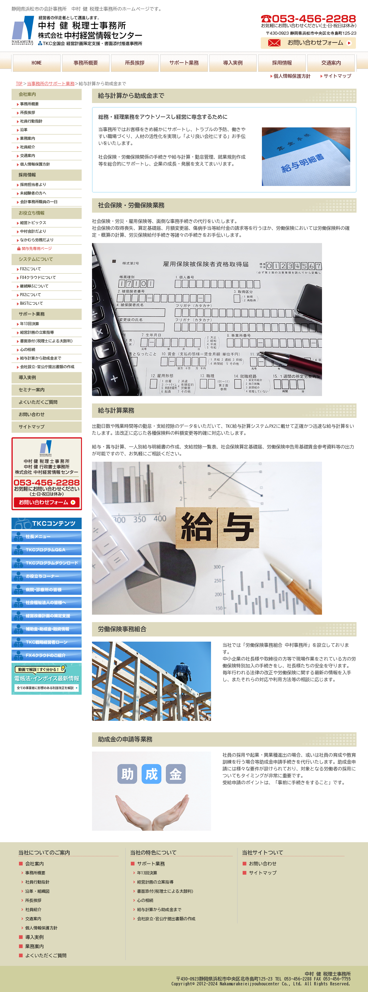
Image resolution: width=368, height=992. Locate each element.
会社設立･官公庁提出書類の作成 (47, 367)
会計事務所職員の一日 (38, 202)
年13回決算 (29, 324)
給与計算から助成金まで (40, 358)
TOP (19, 83)
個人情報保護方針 (292, 76)
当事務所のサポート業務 (50, 83)
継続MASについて (34, 286)
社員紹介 (27, 147)
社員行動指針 (31, 121)
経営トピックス (33, 223)
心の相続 (27, 350)
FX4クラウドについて (38, 277)
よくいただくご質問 (38, 402)
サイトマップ (337, 76)
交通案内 (331, 59)
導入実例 (233, 59)
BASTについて (31, 303)
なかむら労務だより (37, 240)
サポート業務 (184, 59)
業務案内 (27, 138)
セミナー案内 (32, 390)
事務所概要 (86, 59)
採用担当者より (33, 185)
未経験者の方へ (33, 193)
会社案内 (34, 863)
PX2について (30, 295)
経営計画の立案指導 (37, 332)
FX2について (30, 269)
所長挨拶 (135, 59)
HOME (37, 59)
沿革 (24, 130)
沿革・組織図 (37, 891)
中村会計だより (33, 231)
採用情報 (282, 59)
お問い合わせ (32, 414)
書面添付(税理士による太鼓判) (46, 341)
